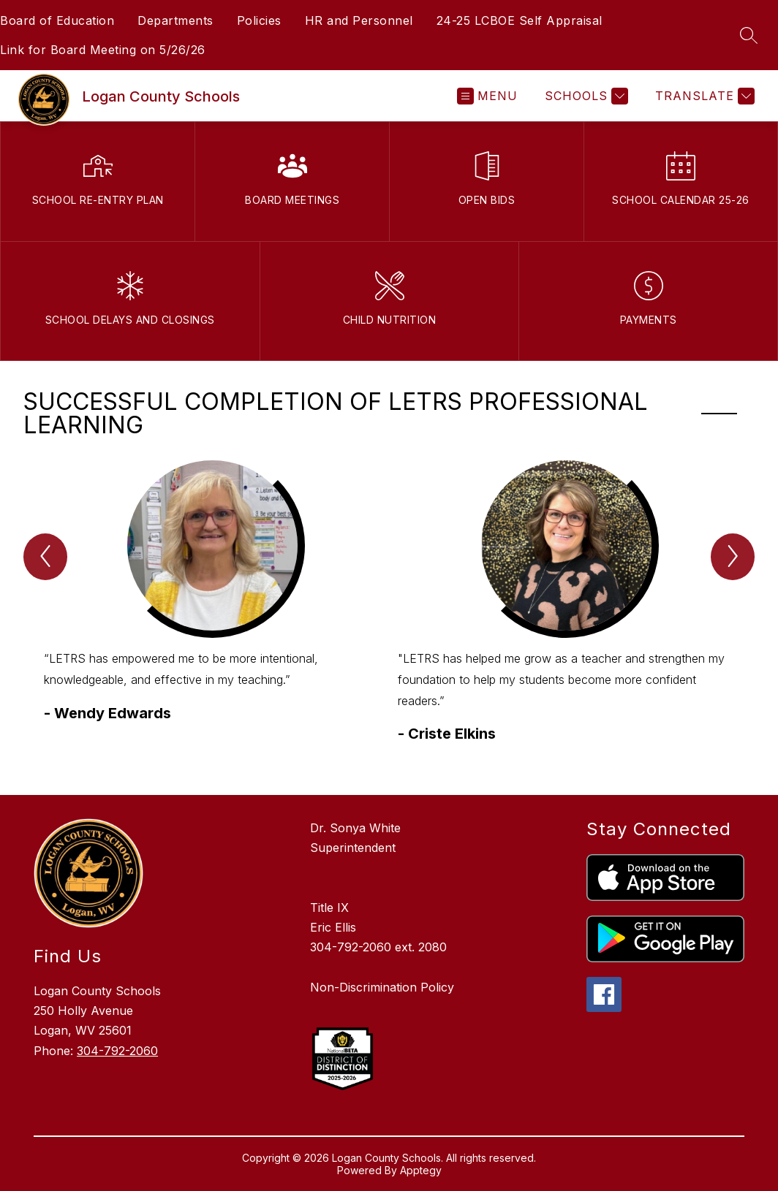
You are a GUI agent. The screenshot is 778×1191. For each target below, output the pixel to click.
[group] (212, 613)
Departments (175, 20)
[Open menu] (487, 96)
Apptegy (421, 1170)
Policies (259, 20)
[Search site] (749, 35)
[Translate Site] (703, 96)
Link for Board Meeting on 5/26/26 (102, 49)
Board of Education (57, 20)
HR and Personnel (359, 20)
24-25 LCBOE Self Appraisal (520, 20)
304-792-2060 (117, 1050)
